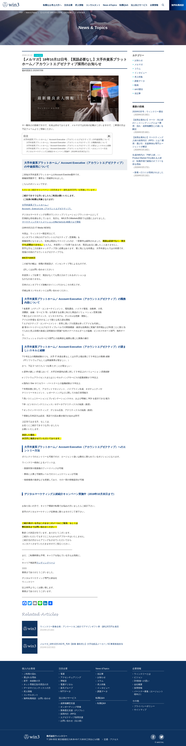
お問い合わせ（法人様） (71, 721)
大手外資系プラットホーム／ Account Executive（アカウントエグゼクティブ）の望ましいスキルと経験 (68, 146)
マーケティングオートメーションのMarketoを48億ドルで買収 (51, 222)
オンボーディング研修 (70, 707)
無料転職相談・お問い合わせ (37, 698)
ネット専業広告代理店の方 (36, 684)
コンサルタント (93, 5)
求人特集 (138, 77)
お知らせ (138, 60)
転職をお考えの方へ (52, 5)
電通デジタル (66, 684)
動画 (136, 85)
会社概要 (138, 684)
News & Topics (31, 13)
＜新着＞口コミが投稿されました (147, 172)
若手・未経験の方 (32, 681)
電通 (62, 674)
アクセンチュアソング (70, 677)
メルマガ (38, 55)
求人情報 (79, 5)
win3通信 (138, 89)
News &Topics (110, 5)
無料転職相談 (177, 5)
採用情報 (138, 688)
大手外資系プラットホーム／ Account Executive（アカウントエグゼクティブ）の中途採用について (66, 139)
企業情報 (154, 5)
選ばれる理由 (30, 677)
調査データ (139, 81)
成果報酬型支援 (67, 703)
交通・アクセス (111, 739)
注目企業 (68, 5)
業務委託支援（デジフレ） (72, 710)
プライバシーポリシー (144, 706)
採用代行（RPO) (68, 714)
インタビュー (140, 73)
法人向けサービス (139, 5)
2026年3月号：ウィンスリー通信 (147, 111)
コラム (137, 69)
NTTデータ (65, 691)
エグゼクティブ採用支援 (71, 717)
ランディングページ (45, 563)
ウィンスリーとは (142, 674)
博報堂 (63, 681)
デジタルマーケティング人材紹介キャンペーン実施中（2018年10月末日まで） (58, 151)
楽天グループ (66, 688)
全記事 (137, 93)
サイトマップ (140, 710)
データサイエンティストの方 (37, 688)
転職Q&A (123, 5)
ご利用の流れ (30, 674)
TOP (21, 13)
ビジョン (138, 677)
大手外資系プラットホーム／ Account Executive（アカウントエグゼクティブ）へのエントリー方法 (66, 148)
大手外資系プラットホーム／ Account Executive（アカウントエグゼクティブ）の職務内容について (66, 142)
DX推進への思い (141, 681)
